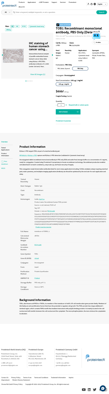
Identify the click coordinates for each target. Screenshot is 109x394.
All (12, 26)
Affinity (8, 30)
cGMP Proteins (44, 2)
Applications (32, 2)
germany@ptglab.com (63, 365)
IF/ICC (24, 26)
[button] (103, 388)
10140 (36, 258)
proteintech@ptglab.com (9, 365)
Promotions (72, 2)
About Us (22, 7)
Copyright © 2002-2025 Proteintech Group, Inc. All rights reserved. (47, 384)
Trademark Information (58, 377)
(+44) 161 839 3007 (35, 363)
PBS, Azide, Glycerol (64, 68)
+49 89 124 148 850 (62, 363)
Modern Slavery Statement (21, 380)
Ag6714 (41, 199)
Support (54, 2)
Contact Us (4, 377)
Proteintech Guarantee (63, 121)
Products (22, 2)
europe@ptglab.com (35, 365)
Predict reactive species (43, 227)
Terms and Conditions (41, 377)
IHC (17, 26)
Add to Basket (63, 112)
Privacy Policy (15, 377)
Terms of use (27, 377)
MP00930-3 (23, 155)
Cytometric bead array (36, 26)
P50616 (37, 278)
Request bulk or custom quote (78, 105)
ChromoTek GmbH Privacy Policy (11, 384)
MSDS (3, 168)
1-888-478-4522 (6, 363)
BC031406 (51, 211)
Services (63, 2)
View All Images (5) (37, 74)
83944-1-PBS (32, 155)
